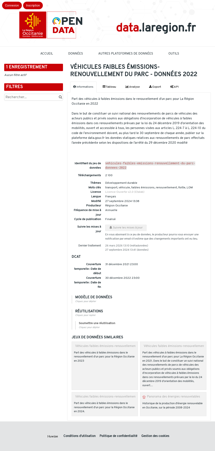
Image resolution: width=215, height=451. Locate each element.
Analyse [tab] (132, 87)
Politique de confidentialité (119, 436)
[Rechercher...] (33, 97)
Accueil (46, 53)
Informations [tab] (83, 87)
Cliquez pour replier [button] (85, 316)
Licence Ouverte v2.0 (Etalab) (124, 192)
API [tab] (174, 87)
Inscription (33, 5)
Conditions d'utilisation (79, 436)
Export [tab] (155, 87)
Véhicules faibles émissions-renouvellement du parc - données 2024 (123, 397)
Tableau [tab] (109, 87)
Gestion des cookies (155, 436)
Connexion (12, 5)
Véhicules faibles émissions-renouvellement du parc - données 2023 (123, 347)
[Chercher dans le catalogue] (60, 97)
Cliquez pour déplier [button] (85, 302)
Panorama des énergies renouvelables (173, 397)
